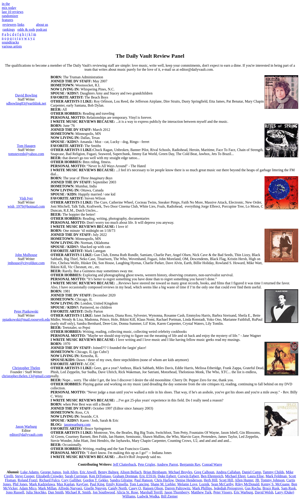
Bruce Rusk (270, 488)
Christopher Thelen (26, 368)
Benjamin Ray (190, 464)
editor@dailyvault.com (26, 434)
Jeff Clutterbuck (124, 464)
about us (42, 24)
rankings (8, 29)
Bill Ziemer (169, 496)
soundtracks (10, 42)
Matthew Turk (201, 492)
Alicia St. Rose (127, 492)
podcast (41, 29)
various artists (12, 46)
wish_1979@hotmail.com (26, 206)
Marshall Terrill (151, 492)
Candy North (117, 488)
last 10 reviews (12, 12)
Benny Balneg (108, 472)
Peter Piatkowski (26, 311)
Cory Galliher (71, 480)
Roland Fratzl (28, 480)
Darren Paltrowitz (177, 488)
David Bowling (26, 95)
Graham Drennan (125, 476)
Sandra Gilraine (121, 480)
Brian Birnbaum (155, 472)
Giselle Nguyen (95, 488)
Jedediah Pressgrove (228, 488)
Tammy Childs (273, 472)
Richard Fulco (49, 480)
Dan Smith (56, 492)
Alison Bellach (131, 472)
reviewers (9, 24)
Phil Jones (20, 484)
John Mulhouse (26, 255)
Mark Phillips (202, 488)
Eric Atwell (88, 472)
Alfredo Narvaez (70, 488)
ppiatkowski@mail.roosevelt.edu (26, 319)
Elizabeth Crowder (49, 476)
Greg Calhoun (204, 472)
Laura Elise (255, 476)
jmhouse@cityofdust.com (26, 263)
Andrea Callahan (228, 472)
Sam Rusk (288, 488)
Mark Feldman (276, 476)
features (7, 20)
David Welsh (264, 492)
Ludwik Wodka (148, 496)
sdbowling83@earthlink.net (26, 103)
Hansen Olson (153, 488)
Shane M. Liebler (163, 484)
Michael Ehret (235, 476)
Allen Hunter (244, 480)
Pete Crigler (146, 464)
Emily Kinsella (117, 484)
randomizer (10, 16)
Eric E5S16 (147, 476)
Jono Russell (15, 492)
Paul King (97, 484)
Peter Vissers (222, 492)
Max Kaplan (66, 484)
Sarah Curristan (76, 476)
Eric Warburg (243, 492)
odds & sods (26, 29)
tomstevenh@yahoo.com (26, 154)
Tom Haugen (26, 146)
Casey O (135, 488)
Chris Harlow (164, 480)
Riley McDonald (247, 484)
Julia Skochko (36, 492)
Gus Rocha (253, 488)
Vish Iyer (26, 198)
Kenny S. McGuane (275, 484)
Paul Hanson (143, 480)
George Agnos (50, 472)
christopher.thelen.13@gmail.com (26, 376)
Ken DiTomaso (100, 476)
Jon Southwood (104, 492)
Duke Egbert (167, 476)
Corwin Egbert (188, 476)
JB (257, 480)
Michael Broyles (180, 472)
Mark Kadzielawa (42, 484)
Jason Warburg (26, 426)
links (20, 24)
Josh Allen (70, 472)
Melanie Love (187, 484)
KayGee (82, 484)
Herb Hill (210, 480)
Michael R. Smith (78, 492)
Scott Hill (226, 480)
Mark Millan (47, 488)
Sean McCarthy (222, 484)
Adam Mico (27, 488)
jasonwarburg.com (77, 424)
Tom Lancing (139, 484)
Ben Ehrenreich (212, 476)
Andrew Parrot (167, 464)
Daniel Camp (251, 472)
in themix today (9, 6)
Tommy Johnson (272, 480)
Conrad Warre (212, 464)
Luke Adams (29, 472)
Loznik (204, 484)
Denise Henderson (189, 480)
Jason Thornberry (176, 492)
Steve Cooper (24, 476)
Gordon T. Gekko (95, 480)
